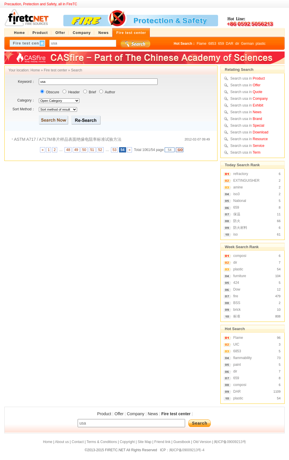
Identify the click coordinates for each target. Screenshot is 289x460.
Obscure (52, 92)
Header (73, 92)
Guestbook (181, 442)
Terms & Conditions (101, 442)
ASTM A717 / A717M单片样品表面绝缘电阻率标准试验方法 (67, 139)
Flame (201, 44)
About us (62, 442)
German (247, 44)
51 (92, 150)
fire (235, 296)
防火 (236, 221)
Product (104, 413)
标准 (236, 316)
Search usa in (247, 78)
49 (76, 150)
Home (35, 70)
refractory (240, 174)
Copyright (127, 442)
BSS (236, 303)
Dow (236, 289)
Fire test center (55, 70)
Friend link (162, 442)
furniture (239, 276)
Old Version (202, 442)
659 (221, 44)
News (153, 413)
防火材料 (240, 228)
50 (84, 150)
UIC (236, 344)
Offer (118, 413)
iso (235, 234)
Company (135, 413)
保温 (236, 214)
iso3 (236, 194)
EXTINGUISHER (246, 180)
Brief (92, 92)
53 (114, 150)
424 (236, 283)
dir (237, 44)
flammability (242, 358)
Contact (77, 442)
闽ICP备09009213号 (230, 442)
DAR (229, 44)
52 (100, 150)
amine (238, 187)
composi (239, 256)
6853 (212, 44)
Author (109, 92)
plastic (261, 44)
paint (237, 365)
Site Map (144, 442)
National (239, 201)
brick (237, 310)
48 (68, 150)
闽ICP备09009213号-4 (186, 450)
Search (76, 70)
